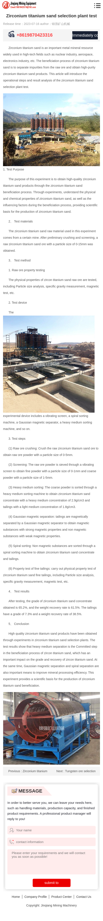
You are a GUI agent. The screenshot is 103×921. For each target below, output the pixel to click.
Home (16, 896)
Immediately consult (85, 35)
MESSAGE (27, 791)
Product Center (61, 896)
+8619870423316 (35, 35)
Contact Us (83, 896)
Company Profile (35, 896)
